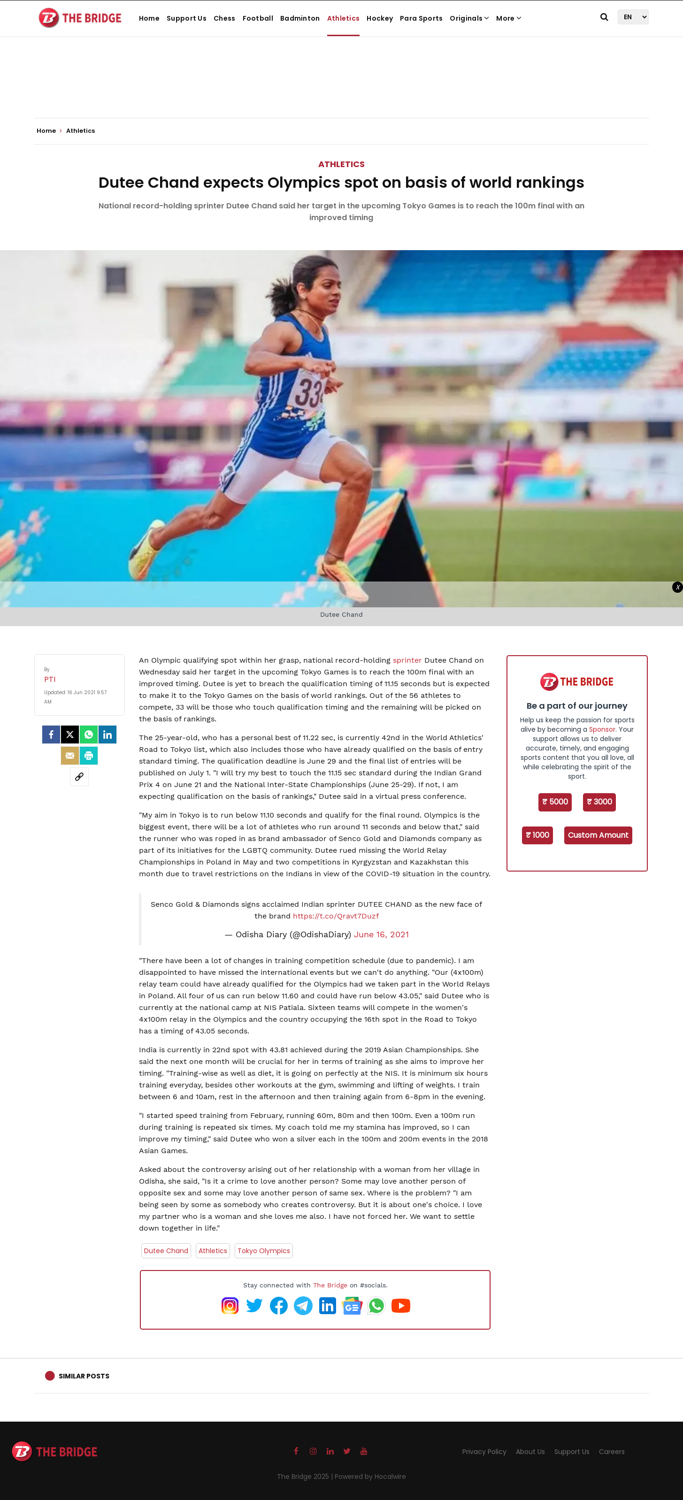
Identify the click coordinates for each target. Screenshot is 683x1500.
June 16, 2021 (381, 934)
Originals (469, 18)
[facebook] (51, 734)
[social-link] (79, 776)
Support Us (187, 18)
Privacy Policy (484, 1451)
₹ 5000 (555, 801)
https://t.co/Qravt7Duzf (336, 915)
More (509, 18)
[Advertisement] (342, 89)
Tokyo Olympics (264, 1250)
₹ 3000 (599, 801)
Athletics (343, 18)
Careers (612, 1451)
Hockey (380, 18)
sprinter (408, 660)
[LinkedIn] (107, 734)
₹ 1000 (537, 835)
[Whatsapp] (88, 734)
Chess (225, 18)
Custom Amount (598, 835)
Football (258, 18)
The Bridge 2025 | (306, 1476)
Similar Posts (84, 1376)
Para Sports (421, 18)
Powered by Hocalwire (370, 1476)
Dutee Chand (166, 1250)
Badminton (300, 18)
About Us (530, 1451)
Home (149, 18)
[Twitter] (70, 734)
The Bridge (330, 1285)
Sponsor (602, 729)
